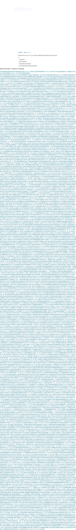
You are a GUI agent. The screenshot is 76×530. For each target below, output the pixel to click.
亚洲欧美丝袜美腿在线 (61, 98)
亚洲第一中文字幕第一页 (34, 324)
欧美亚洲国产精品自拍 (26, 376)
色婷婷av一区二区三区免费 (65, 367)
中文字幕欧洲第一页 (41, 121)
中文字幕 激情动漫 (30, 134)
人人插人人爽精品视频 (20, 279)
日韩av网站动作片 (48, 442)
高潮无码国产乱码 (71, 352)
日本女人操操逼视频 (19, 317)
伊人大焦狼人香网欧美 (65, 432)
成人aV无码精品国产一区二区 (22, 229)
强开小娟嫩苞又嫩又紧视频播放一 (27, 223)
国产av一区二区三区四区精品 (32, 446)
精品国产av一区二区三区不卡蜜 (51, 91)
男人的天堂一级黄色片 (19, 108)
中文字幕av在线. (39, 437)
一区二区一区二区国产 (36, 451)
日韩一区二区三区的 (52, 484)
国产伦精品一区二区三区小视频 (31, 344)
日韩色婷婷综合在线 (25, 109)
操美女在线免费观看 (53, 386)
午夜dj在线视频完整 (22, 252)
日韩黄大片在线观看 (30, 289)
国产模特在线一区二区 (55, 299)
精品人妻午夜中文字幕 (32, 284)
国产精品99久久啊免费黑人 (66, 93)
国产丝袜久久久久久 (58, 334)
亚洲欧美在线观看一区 (24, 234)
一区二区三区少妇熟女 (17, 465)
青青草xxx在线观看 (16, 286)
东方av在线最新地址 (6, 472)
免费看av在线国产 (19, 294)
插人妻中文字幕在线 (28, 336)
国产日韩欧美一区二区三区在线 (29, 379)
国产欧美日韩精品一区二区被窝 (64, 186)
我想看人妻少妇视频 (14, 489)
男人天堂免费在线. (30, 248)
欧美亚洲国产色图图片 (39, 241)
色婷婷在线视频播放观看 (53, 367)
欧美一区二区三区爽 (44, 258)
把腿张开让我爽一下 (41, 96)
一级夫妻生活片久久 (63, 199)
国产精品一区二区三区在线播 (55, 349)
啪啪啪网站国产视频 (9, 76)
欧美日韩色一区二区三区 (41, 108)
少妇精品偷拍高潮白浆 (40, 158)
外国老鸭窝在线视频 (6, 286)
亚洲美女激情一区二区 (48, 342)
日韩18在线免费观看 (18, 183)
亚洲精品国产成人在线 (47, 171)
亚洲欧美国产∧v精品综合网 (43, 392)
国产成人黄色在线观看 (31, 96)
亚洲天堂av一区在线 (37, 342)
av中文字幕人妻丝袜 (4, 354)
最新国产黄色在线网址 (15, 149)
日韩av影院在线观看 (17, 203)
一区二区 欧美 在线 (20, 199)
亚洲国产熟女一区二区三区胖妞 (16, 186)
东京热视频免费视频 (70, 226)
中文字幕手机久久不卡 (11, 218)
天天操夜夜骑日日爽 (40, 289)
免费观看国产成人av (67, 248)
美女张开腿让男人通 (6, 189)
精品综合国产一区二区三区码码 (44, 512)
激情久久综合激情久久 (61, 121)
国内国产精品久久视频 (58, 431)
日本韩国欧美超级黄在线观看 (62, 228)
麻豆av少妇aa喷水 (55, 93)
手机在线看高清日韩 (64, 141)
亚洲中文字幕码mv (32, 246)
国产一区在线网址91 (71, 429)
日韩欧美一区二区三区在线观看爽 (49, 206)
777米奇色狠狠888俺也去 (8, 336)
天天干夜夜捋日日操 (25, 472)
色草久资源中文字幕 (41, 296)
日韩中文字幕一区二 (4, 436)
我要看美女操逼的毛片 (17, 191)
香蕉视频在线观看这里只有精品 (22, 426)
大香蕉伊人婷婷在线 (55, 416)
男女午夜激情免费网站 (38, 404)
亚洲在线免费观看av (51, 460)
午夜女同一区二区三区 (33, 204)
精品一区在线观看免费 (52, 296)
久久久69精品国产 (45, 264)
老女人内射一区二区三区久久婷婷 (58, 312)
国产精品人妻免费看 (12, 527)
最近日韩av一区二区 (52, 480)
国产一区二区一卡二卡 (30, 139)
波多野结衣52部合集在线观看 (60, 183)
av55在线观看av (18, 391)
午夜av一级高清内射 (25, 89)
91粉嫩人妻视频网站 (69, 409)
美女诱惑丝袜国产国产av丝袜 (62, 213)
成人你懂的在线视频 (35, 489)
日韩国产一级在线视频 (35, 208)
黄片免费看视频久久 (18, 329)
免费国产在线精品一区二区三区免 (48, 239)
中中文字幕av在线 (59, 126)
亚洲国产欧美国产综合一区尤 (25, 153)
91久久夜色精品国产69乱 (16, 188)
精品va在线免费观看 (51, 189)
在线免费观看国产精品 (25, 75)
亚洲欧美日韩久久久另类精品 (67, 426)
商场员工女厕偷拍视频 (68, 249)
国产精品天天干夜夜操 (53, 500)
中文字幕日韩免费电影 (35, 111)
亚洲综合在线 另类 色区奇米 (55, 286)
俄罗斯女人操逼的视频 (65, 164)
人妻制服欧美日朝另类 (29, 371)
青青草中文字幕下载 (22, 432)
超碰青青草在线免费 (23, 173)
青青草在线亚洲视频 (4, 504)
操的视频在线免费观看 (52, 261)
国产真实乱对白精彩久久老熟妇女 (46, 233)
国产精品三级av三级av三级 (66, 209)
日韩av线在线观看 (40, 79)
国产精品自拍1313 (48, 183)
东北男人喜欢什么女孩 (65, 76)
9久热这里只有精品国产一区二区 (65, 274)
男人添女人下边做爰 (38, 126)
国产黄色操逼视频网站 (62, 281)
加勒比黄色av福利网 (19, 139)
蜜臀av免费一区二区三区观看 (43, 78)
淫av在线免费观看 (10, 364)
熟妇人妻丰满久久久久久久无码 (45, 103)
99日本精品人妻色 (9, 480)
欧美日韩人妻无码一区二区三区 (44, 156)
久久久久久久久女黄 (57, 439)
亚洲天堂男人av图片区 (36, 109)
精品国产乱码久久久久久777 (26, 211)
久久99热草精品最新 (43, 480)
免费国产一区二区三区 (13, 173)
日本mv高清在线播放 (56, 153)
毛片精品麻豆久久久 (47, 83)
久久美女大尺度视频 (69, 116)
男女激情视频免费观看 (50, 469)
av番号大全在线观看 (56, 269)
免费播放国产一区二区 (42, 304)
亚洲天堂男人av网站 (50, 104)
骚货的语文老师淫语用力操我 (46, 229)
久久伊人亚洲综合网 (63, 198)
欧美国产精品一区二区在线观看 (35, 509)
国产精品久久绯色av (19, 158)
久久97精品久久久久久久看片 (10, 219)
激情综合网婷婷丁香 (62, 474)
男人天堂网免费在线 (23, 256)
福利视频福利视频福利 (18, 392)
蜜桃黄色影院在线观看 (54, 138)
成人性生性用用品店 (50, 346)
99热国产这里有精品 (11, 401)
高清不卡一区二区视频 (31, 346)
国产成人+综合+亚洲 (48, 404)
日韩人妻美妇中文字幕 (68, 427)
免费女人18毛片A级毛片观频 (11, 457)
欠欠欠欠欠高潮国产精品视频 (9, 233)
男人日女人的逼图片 (6, 314)
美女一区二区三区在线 (60, 154)
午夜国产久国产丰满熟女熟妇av (40, 272)
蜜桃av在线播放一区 (30, 169)
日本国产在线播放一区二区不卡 (7, 289)
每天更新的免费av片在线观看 (14, 168)
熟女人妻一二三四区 (11, 161)
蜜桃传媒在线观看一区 (18, 334)
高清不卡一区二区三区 (34, 119)
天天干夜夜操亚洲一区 (36, 81)
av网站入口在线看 (55, 321)
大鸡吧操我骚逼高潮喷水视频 (12, 517)
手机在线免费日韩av (46, 391)
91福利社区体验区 (36, 94)
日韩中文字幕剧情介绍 (30, 460)
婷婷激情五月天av (32, 281)
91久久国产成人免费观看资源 (64, 151)
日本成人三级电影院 (29, 307)
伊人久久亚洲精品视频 (18, 384)
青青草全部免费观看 (54, 344)
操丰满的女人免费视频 (17, 129)
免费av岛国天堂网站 (64, 138)
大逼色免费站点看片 (63, 267)
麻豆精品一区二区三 (51, 449)
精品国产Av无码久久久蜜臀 (48, 106)
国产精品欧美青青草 (51, 281)
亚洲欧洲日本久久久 (59, 366)
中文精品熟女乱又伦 (19, 434)
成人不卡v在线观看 (13, 249)
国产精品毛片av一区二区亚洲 (30, 421)
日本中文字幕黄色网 (28, 471)
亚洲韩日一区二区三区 (7, 421)
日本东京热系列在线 (7, 334)
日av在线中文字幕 (45, 324)
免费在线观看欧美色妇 (50, 128)
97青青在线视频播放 (22, 527)
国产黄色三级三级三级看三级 (7, 327)
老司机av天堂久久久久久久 (24, 409)
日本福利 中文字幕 (38, 336)
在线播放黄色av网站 (42, 421)
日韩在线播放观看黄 (8, 469)
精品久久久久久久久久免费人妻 (52, 402)
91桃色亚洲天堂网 (43, 256)
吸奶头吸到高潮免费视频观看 (8, 412)
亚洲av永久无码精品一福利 (27, 228)
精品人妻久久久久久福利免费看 (34, 266)
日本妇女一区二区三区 (37, 319)
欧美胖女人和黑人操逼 (32, 316)
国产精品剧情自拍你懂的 (54, 144)
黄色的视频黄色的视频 (52, 357)
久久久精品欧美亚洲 (65, 416)
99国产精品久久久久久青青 (61, 176)
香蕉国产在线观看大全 (55, 216)
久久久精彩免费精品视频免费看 (14, 342)
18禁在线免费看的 (37, 129)
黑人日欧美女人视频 (64, 489)
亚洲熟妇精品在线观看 (26, 414)
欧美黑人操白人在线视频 (13, 211)
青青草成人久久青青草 (41, 397)
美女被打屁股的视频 (38, 366)
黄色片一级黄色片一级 (52, 151)
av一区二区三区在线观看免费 (40, 188)
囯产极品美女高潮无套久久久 (13, 529)
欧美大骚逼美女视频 (34, 522)
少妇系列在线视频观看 (29, 201)
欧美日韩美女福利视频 (69, 148)
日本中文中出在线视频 (44, 277)
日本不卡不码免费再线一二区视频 (27, 515)
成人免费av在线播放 (41, 495)
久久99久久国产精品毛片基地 (19, 464)
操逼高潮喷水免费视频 (9, 471)
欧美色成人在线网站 (29, 327)
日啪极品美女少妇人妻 (17, 116)
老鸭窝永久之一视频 (45, 259)
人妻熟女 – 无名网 (52, 364)
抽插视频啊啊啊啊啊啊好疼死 (58, 482)
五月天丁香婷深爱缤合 (22, 269)
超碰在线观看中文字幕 (14, 111)
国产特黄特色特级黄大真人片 (31, 387)
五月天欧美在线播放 (48, 436)
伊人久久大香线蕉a (54, 277)
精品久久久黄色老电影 (51, 203)
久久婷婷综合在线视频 (50, 331)
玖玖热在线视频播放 (51, 121)
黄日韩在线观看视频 (42, 484)
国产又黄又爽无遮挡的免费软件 (26, 84)
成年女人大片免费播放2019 (10, 104)
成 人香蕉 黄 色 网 (7, 179)
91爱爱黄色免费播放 (9, 229)
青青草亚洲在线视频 (62, 246)
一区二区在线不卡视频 (65, 159)
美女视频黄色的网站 (30, 108)
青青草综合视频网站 (17, 243)
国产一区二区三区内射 (7, 131)
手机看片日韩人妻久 (22, 386)
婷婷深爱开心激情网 (10, 301)
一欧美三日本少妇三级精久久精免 (19, 484)
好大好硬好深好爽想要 (37, 131)
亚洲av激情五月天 (19, 459)
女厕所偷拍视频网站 (39, 307)
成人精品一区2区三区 (12, 254)
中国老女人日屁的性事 (14, 176)
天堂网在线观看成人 (24, 216)
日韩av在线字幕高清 (16, 179)
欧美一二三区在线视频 (50, 271)
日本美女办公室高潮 (26, 131)
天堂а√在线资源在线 (21, 284)
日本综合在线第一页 (53, 199)
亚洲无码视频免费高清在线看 (18, 99)
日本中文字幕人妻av (14, 184)
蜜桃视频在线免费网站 (51, 284)
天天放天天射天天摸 (24, 148)
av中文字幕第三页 (55, 99)
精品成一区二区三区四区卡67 (48, 347)
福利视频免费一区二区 (9, 136)
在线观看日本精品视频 (23, 138)
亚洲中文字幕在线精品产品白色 (13, 341)
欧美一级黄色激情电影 (49, 154)
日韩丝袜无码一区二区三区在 (56, 231)
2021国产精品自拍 (25, 159)
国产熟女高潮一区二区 (7, 357)
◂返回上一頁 (27, 52)
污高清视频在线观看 (61, 158)
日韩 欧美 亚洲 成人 (19, 76)
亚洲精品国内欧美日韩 (55, 522)
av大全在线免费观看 (8, 103)
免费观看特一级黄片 (44, 199)
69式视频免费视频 (69, 244)
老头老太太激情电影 (41, 281)
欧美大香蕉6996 (55, 287)
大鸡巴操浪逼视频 (26, 98)
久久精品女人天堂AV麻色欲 (26, 442)
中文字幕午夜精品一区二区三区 (31, 123)
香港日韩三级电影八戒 (69, 173)
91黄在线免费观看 (63, 381)
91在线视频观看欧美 (13, 106)
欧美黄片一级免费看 (35, 332)
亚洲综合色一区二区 (23, 246)
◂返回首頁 (20, 52)
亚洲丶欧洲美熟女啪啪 (16, 505)
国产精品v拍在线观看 (40, 116)
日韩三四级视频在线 (14, 81)
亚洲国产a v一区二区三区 (19, 429)
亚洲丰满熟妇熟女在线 (5, 332)
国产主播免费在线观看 (43, 457)
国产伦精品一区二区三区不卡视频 (50, 454)
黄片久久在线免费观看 (36, 213)
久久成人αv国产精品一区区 (26, 163)
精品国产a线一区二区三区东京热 (57, 244)
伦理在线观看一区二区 (65, 123)
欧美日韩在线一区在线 (59, 174)
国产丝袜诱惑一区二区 (61, 79)
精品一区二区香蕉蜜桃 (24, 494)
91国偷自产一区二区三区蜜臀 (7, 174)
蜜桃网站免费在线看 (43, 301)
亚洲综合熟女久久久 (54, 141)
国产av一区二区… (67, 171)
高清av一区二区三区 (23, 454)
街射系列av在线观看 (9, 394)
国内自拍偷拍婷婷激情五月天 (41, 406)
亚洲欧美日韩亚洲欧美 (24, 411)
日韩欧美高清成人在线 (9, 113)
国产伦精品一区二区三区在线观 (38, 352)
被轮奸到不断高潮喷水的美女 (55, 427)
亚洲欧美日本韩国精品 (51, 96)
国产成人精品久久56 (47, 124)
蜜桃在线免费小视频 (36, 267)
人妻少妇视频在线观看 (24, 208)
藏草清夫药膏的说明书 (66, 522)
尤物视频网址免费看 (29, 492)
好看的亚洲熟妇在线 (43, 316)
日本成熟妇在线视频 (42, 161)
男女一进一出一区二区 (48, 84)
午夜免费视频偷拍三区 (14, 118)
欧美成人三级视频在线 (27, 189)
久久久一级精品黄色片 (55, 193)
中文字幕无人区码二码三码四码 (10, 221)
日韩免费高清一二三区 (34, 193)
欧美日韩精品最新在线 (20, 113)
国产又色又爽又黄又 (20, 134)
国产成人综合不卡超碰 (40, 327)
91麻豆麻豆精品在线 (16, 189)
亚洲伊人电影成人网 (29, 374)
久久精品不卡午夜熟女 (8, 123)
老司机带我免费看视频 (21, 196)
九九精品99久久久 (35, 276)
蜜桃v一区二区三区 (42, 178)
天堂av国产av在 (8, 384)
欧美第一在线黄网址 (15, 164)
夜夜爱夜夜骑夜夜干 (67, 507)
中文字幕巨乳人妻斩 (50, 223)
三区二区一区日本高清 (7, 319)
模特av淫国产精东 (69, 494)
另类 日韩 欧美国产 (61, 411)
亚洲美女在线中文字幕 (25, 297)
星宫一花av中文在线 (11, 284)
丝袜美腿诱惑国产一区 (21, 178)
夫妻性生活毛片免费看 (62, 314)
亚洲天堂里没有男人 (52, 359)
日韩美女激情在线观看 (49, 485)
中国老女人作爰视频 (69, 263)
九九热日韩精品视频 (23, 312)
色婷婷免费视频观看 (66, 168)
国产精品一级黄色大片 (40, 223)
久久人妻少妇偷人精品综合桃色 (52, 76)
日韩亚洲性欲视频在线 (42, 149)
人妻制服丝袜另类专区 (41, 460)
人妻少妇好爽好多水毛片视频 (17, 436)
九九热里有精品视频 (9, 144)
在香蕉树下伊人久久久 (21, 412)
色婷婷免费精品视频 (13, 494)
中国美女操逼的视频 (43, 427)
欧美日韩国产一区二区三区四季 (12, 422)
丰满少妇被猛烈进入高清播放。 (28, 341)
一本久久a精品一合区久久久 (61, 446)
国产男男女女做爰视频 (57, 414)
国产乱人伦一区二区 (31, 196)
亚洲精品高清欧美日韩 (65, 91)
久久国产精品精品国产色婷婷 (12, 93)
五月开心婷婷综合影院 (7, 449)
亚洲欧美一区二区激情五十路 (46, 238)
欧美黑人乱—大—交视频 (11, 409)
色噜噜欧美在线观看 (60, 226)
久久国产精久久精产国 (32, 412)
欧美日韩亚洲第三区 (32, 386)
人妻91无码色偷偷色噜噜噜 (51, 384)
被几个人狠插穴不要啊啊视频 (21, 144)
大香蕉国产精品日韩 (19, 394)
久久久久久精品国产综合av (25, 124)
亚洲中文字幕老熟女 (7, 272)
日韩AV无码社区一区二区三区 (46, 89)
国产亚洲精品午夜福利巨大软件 (46, 174)
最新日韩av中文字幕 (37, 124)
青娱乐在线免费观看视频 (21, 396)
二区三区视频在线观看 (26, 347)
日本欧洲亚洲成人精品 (39, 211)
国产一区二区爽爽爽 (48, 194)
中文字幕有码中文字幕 (44, 344)
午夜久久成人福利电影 (30, 475)
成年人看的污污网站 (45, 208)
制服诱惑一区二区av (66, 424)
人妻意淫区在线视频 (21, 181)
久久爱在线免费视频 (20, 78)
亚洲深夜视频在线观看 (36, 409)
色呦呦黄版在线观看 (26, 94)
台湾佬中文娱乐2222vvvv (12, 154)
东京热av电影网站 (32, 337)
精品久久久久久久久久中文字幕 (14, 379)
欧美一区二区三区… (66, 444)
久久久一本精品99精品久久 (24, 213)
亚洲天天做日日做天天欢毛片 (13, 109)
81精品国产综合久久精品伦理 (33, 401)
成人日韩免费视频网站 (18, 421)
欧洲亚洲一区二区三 (4, 81)
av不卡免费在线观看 (68, 258)
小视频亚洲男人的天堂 (35, 399)
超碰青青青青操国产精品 (57, 291)
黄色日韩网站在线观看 (18, 214)
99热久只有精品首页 (10, 134)
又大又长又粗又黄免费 (10, 281)
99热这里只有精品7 (19, 371)
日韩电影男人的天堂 (25, 332)
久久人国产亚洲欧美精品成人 (39, 189)
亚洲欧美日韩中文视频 (42, 367)
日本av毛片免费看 (8, 372)
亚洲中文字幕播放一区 (37, 133)
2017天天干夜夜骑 (32, 306)
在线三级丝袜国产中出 (13, 86)
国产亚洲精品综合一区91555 (37, 75)
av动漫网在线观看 (52, 246)
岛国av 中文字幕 (59, 106)
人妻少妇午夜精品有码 (69, 211)
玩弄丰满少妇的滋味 (49, 241)
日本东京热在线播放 (61, 203)
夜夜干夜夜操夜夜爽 (4, 75)
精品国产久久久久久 (13, 416)
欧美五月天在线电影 (54, 123)
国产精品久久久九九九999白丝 (60, 465)
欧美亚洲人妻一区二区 (47, 451)
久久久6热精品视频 (64, 392)
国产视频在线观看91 (26, 451)
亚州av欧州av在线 (45, 216)
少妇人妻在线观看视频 (10, 497)
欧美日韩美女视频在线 (20, 248)
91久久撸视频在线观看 (15, 228)
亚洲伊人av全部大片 (27, 143)
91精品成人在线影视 (27, 243)
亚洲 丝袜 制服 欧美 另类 (21, 281)
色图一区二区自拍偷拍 (44, 244)
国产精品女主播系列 (8, 206)
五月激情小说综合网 (13, 515)
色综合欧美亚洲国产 (39, 91)
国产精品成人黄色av (55, 159)
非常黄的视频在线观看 (50, 79)
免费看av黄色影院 (53, 429)
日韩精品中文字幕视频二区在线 (47, 446)
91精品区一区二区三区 (16, 339)
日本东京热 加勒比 (62, 417)
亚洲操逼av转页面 (57, 83)
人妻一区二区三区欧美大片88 (13, 451)
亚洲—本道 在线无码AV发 (28, 116)
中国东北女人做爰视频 (45, 93)
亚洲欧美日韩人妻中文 (25, 81)
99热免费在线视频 (47, 266)
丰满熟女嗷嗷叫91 (65, 221)
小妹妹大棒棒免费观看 (48, 143)
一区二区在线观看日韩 (44, 123)
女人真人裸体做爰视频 (22, 233)
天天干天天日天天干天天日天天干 (49, 332)
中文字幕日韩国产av (58, 477)
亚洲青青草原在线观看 (65, 78)
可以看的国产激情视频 (28, 329)
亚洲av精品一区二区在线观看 (29, 191)
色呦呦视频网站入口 (35, 259)
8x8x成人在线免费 (42, 151)
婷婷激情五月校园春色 (45, 361)
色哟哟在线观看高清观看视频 (51, 372)
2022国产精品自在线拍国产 (52, 243)
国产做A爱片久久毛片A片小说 (19, 299)
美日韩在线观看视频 (22, 254)
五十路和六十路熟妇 (10, 101)
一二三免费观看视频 (63, 136)
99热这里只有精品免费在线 (36, 419)
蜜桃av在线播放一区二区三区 (58, 114)
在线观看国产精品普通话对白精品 (37, 411)
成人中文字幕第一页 (24, 517)
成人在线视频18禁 (9, 119)
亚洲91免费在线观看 (20, 88)
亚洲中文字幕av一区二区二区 (25, 404)
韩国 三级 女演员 (23, 209)
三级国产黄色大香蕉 (64, 402)
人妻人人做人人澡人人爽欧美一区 (33, 282)
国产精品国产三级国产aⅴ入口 (42, 141)
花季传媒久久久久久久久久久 (65, 108)
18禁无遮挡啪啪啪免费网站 (12, 223)
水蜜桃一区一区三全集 (26, 133)
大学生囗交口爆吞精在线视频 (52, 317)
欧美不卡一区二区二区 (56, 86)
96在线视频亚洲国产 (24, 118)
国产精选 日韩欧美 (52, 256)
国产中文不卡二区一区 (50, 339)
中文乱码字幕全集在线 (33, 396)
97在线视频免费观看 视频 (68, 487)
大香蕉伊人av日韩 (11, 88)
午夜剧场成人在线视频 (28, 302)
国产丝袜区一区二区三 (66, 309)
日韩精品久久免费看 (15, 324)
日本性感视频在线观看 (36, 251)
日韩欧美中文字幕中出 (19, 224)
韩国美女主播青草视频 (39, 271)
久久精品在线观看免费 (59, 101)
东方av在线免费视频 (52, 201)
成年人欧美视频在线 (16, 159)
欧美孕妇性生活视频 (35, 168)
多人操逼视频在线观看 (20, 346)
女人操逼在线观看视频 (45, 168)
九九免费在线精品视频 (32, 161)
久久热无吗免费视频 (9, 371)
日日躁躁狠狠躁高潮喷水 (50, 75)
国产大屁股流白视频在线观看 (61, 111)
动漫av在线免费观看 (55, 407)
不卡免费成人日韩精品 (34, 258)
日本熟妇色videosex (17, 381)
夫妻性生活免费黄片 (68, 126)
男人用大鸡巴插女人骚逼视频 (8, 282)
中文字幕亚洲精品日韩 (46, 114)
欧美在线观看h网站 (8, 344)
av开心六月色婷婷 (7, 520)
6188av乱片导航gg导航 (10, 322)
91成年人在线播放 (23, 204)
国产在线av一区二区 (38, 194)
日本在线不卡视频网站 (50, 447)
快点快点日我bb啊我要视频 (40, 302)
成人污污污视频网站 (62, 201)
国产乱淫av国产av (6, 171)
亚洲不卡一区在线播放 (64, 421)
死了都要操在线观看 (69, 104)
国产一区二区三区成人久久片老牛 (44, 191)
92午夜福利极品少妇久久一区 (20, 266)
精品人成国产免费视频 (11, 194)
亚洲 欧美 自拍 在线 (19, 382)
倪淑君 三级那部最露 (47, 326)
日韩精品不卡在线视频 (25, 93)
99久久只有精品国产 (52, 188)
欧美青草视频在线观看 (65, 276)
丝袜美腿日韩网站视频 (46, 291)
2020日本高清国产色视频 (67, 83)
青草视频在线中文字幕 (52, 108)
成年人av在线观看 (39, 134)
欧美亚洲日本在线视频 (55, 515)
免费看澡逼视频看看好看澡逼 (53, 164)
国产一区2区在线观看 (21, 304)
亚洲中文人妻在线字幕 (33, 233)
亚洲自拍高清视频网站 (5, 414)
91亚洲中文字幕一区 (23, 154)
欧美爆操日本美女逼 (31, 512)
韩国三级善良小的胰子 (31, 367)
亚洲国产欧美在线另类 (8, 377)
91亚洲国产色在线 (49, 211)
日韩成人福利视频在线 (59, 509)
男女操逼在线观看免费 (21, 497)
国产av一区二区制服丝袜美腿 (63, 75)
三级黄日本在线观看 (21, 146)
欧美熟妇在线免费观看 (25, 264)
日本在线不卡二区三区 (32, 484)
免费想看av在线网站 (17, 331)
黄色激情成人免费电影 (10, 274)
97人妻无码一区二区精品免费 (39, 243)
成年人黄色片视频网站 (21, 261)
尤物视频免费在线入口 (56, 129)
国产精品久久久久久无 (63, 357)
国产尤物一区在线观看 (56, 259)
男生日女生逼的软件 (58, 84)
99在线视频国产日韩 (9, 317)
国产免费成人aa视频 (56, 168)
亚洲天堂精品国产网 (59, 94)
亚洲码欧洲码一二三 (52, 379)
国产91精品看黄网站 (6, 129)
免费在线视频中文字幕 (57, 236)
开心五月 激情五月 (29, 402)
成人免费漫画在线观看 (31, 322)
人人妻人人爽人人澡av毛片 (26, 326)
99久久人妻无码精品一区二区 (52, 306)
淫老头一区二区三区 (62, 484)
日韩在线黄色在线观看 (53, 136)
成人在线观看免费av (63, 149)
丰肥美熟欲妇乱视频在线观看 (44, 351)
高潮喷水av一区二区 (45, 159)
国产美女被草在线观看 (68, 89)
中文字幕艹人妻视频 (59, 116)
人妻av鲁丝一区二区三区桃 (56, 248)
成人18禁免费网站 (10, 426)
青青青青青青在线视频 (43, 386)
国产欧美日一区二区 (46, 414)
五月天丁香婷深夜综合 (53, 519)
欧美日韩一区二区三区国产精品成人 (25, 194)
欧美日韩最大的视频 (33, 144)
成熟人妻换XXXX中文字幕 (62, 297)
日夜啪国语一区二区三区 (30, 156)
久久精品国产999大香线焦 (30, 214)
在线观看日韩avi (24, 324)
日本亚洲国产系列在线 (46, 444)
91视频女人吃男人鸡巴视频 (39, 163)
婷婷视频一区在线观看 (32, 349)
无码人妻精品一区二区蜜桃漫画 (44, 482)
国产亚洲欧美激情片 (45, 118)
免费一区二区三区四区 (70, 139)
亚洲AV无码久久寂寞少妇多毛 (9, 439)
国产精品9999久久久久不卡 (28, 203)
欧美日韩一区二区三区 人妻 (28, 179)
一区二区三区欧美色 (57, 124)
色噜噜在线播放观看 (71, 412)
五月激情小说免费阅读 (39, 374)
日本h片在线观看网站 (37, 83)
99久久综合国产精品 (23, 389)
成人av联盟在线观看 (58, 229)
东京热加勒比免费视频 (55, 524)
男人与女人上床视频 (7, 331)
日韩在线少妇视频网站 (12, 407)
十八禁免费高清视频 (10, 446)
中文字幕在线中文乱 (22, 219)
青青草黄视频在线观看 (56, 362)
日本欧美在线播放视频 (34, 311)
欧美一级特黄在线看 (46, 129)
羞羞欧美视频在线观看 (15, 133)
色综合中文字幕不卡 (34, 361)
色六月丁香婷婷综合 (20, 287)
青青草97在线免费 (22, 495)
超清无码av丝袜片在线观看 (11, 252)
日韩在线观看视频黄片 (14, 510)
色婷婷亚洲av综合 (61, 379)
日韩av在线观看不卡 (65, 99)
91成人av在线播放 (49, 374)
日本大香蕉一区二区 (47, 131)
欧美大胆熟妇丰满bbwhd (32, 146)
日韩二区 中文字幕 (45, 489)
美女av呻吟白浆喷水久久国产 (38, 104)
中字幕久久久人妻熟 (42, 382)
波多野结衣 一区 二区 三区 (53, 382)
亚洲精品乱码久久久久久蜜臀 (22, 101)
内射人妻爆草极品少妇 (15, 166)
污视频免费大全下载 (29, 469)
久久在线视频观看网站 (63, 372)
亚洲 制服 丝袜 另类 (8, 214)
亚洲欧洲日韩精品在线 (10, 78)
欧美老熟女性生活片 (10, 277)
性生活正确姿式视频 (53, 527)
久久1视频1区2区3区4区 (9, 482)
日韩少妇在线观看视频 (43, 432)
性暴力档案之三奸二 (52, 178)
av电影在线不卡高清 (14, 75)
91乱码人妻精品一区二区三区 (10, 138)
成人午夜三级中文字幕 (38, 471)
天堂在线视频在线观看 (67, 166)
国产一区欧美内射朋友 (57, 326)
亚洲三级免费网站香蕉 (29, 76)
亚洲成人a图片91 (16, 419)
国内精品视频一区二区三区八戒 (58, 517)
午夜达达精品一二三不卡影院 (7, 141)
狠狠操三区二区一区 (71, 434)
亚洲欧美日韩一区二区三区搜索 (64, 359)
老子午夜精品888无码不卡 (51, 329)
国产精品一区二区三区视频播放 (62, 307)
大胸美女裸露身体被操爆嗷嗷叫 (59, 399)
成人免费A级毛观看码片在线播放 (28, 149)
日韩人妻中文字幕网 (64, 344)
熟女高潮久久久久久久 (47, 251)
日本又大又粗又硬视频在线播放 (54, 302)
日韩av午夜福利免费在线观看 (13, 467)
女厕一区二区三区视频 (30, 394)
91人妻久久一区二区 (35, 114)
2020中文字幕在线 (55, 88)
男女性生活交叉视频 (37, 143)
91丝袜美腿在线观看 (35, 234)
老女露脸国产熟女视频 (28, 126)
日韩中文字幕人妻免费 (61, 223)
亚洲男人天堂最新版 (70, 346)
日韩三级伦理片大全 (51, 397)
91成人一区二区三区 (42, 464)
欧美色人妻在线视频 (15, 332)
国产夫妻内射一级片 (11, 146)
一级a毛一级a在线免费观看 (35, 106)
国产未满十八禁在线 (22, 221)
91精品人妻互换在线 (13, 312)
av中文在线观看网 (14, 236)
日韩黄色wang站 (23, 238)
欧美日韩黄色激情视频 (9, 382)
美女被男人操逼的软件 (68, 414)
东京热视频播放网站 (61, 352)
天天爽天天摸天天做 (7, 299)
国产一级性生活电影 (7, 203)
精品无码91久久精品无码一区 (47, 263)
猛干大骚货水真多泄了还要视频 (53, 221)
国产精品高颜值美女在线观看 (15, 128)
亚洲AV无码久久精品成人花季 (31, 244)
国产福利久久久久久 (68, 459)
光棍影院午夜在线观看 (47, 218)
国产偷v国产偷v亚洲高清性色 (46, 101)
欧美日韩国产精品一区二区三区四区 (21, 522)
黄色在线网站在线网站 (52, 356)
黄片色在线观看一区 (59, 241)
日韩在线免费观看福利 (62, 178)
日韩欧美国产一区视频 (65, 407)
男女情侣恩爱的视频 (45, 153)
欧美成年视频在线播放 (59, 146)
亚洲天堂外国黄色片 (71, 331)
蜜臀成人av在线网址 (9, 279)
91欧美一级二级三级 (62, 206)
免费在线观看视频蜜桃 (41, 309)
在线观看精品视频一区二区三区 (33, 321)
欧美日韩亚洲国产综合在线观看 (11, 316)
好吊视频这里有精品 (62, 369)
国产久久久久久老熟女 (24, 86)
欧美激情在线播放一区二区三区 (38, 164)
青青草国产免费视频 (45, 88)
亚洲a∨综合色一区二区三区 (48, 213)
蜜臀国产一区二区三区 (62, 96)
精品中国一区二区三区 (47, 431)
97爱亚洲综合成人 (46, 166)
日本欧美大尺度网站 (66, 292)
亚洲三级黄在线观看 (46, 109)
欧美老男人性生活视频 (17, 241)
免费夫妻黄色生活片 (24, 361)
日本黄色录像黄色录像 (31, 121)
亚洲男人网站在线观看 (53, 381)
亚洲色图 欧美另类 (17, 131)
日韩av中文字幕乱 (23, 337)
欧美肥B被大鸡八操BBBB (59, 103)
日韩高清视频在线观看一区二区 (46, 146)
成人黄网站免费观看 (47, 437)
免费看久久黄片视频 (41, 274)
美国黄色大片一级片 (24, 111)
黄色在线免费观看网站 (51, 327)
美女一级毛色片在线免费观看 (47, 111)
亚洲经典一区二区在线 (42, 337)
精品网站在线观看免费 (47, 81)
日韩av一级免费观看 (25, 164)
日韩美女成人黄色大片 (23, 407)
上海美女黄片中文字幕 (55, 264)
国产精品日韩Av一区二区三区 (19, 79)
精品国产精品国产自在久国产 (11, 404)
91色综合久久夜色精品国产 (22, 258)
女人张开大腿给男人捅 (11, 424)
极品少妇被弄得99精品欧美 (8, 156)
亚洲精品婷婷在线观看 (15, 406)
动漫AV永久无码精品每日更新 (40, 519)
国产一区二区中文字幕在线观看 (33, 88)
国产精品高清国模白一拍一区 (31, 459)
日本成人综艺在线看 (20, 322)
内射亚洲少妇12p (9, 266)
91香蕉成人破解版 (14, 208)
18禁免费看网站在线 (21, 161)
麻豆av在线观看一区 (66, 196)
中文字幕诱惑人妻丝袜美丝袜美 (23, 226)
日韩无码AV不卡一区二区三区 (13, 89)
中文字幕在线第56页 (34, 101)
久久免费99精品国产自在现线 (43, 196)
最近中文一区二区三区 (9, 447)
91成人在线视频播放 (18, 201)
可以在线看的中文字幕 (10, 349)
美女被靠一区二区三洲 (63, 219)
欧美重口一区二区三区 (18, 372)
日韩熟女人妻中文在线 (43, 349)
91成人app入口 (27, 436)
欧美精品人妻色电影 (32, 377)
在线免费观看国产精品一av (51, 474)
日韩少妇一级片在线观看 (8, 248)
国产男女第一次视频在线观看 (17, 514)
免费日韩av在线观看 (61, 460)
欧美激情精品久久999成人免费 (27, 91)
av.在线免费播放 (32, 136)
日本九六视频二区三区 (65, 299)
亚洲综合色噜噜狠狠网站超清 (59, 191)
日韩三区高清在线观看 (57, 131)
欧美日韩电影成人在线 (49, 134)
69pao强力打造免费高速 (8, 108)
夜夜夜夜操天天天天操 (64, 519)
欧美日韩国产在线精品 (55, 426)
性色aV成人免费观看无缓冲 (8, 366)
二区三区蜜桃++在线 (36, 236)
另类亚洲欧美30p (11, 294)
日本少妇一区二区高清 (9, 139)
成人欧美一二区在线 (10, 258)
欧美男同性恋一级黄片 (67, 81)
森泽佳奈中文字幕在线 (68, 439)
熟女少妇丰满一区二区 (69, 291)
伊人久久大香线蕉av (58, 249)
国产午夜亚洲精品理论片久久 (58, 156)
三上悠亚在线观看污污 (57, 109)
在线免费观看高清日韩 (21, 309)
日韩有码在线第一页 (4, 236)
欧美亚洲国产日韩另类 (24, 416)
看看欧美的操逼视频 (56, 424)
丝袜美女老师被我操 (53, 198)
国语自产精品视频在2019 (37, 436)
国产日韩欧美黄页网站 (53, 421)
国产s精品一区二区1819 (60, 289)
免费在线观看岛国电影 (48, 336)
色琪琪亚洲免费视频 (54, 276)
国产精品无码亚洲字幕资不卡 (62, 179)
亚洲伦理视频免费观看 (23, 193)
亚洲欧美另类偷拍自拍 (45, 224)
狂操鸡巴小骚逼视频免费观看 (56, 457)
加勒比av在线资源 (67, 163)
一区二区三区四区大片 (39, 183)
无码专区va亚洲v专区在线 (34, 291)
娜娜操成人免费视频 (18, 123)
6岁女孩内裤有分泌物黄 (58, 451)
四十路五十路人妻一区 (56, 166)
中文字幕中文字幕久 (63, 204)
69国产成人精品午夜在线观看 (31, 186)
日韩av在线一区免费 (66, 361)
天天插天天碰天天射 (58, 254)
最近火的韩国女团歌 (51, 376)
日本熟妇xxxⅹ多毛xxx (50, 479)
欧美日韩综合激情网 (19, 141)
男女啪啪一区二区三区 (27, 188)
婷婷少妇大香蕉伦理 (20, 169)
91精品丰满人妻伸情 (62, 133)
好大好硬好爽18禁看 (69, 184)
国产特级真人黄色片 (9, 434)
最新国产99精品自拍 (11, 151)
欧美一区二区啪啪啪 (34, 517)
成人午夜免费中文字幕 (51, 169)
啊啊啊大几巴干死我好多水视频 (41, 492)
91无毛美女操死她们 (28, 417)
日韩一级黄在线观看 (29, 158)
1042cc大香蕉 (59, 163)
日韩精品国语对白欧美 (34, 263)
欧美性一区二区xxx (61, 188)
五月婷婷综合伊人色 (58, 171)
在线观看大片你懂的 (19, 156)
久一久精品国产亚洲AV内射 (14, 276)
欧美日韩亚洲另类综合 (25, 489)
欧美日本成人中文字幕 (20, 359)
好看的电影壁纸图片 (21, 218)
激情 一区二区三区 (12, 512)
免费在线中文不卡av (64, 88)
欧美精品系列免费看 (66, 362)
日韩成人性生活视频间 (36, 226)
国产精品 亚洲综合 (17, 98)
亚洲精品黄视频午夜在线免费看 (32, 224)
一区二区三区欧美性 (39, 529)
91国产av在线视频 (15, 297)
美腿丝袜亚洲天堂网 (24, 525)
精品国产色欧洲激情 (18, 417)
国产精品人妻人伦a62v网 (62, 279)
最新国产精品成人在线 (58, 218)
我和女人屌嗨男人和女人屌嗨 (8, 196)
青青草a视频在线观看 (11, 309)
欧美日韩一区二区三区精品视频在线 (10, 389)
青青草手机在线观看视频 (10, 181)
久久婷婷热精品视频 (34, 229)
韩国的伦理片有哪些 (26, 276)
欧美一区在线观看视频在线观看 (47, 119)
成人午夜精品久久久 (69, 441)
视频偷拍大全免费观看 (31, 482)
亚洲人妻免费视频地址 (42, 322)
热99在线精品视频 (57, 81)
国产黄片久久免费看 (7, 114)
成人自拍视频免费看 (47, 252)
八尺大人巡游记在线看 (14, 442)
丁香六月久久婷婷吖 (17, 271)
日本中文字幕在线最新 (60, 119)
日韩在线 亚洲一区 (36, 502)
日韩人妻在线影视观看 (61, 422)
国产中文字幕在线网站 (18, 272)
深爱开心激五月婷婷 (6, 99)
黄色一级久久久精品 (33, 138)
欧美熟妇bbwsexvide (11, 509)
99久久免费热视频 (38, 84)
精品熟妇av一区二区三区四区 (12, 326)
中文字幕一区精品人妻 (53, 149)
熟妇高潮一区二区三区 (36, 171)
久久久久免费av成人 (13, 84)
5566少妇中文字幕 (36, 347)
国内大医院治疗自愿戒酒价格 (66, 341)
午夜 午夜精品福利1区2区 (41, 394)
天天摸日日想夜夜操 (16, 239)
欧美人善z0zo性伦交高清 (24, 259)
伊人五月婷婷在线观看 (24, 399)
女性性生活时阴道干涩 (65, 456)
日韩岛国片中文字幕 (35, 499)
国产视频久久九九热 (45, 362)
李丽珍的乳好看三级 (6, 241)
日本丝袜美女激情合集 (39, 329)
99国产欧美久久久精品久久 (27, 406)
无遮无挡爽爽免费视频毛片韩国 (62, 479)
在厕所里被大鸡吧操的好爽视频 (15, 126)
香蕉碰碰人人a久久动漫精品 (64, 296)
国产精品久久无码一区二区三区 (46, 507)
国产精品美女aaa (41, 306)
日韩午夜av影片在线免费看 (25, 236)
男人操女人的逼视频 (32, 351)
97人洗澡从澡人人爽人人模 (27, 286)
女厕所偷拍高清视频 (14, 148)
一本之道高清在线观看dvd (69, 326)
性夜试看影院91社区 (30, 78)
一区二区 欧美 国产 (63, 500)
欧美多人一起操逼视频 (34, 173)
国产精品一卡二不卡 (43, 198)
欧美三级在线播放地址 (29, 141)
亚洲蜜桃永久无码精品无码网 (39, 357)
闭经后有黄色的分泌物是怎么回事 (11, 216)
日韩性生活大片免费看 (39, 474)
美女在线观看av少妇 (13, 474)
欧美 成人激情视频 (35, 231)
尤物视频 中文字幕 (66, 475)
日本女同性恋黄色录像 (49, 184)
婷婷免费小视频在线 (31, 79)
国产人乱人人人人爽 (68, 354)
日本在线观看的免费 (11, 231)
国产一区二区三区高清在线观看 (15, 143)
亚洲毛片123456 (23, 306)
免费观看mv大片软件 (14, 256)
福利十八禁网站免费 (59, 184)
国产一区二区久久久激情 (12, 153)
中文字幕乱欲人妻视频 (63, 480)
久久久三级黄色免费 (69, 451)
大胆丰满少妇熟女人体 (56, 196)
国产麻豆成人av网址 (45, 86)
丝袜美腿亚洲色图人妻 (59, 143)
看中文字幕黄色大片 (44, 426)
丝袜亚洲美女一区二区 (14, 292)
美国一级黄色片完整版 (12, 432)
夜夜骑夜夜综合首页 (40, 169)
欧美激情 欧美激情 (35, 441)
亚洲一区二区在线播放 (47, 354)
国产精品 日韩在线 (35, 93)
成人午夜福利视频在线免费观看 (36, 154)
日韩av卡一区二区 (4, 515)
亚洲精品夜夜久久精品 (56, 389)
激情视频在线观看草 (14, 477)
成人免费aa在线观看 (25, 166)
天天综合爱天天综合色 (45, 389)
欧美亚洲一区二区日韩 (32, 254)
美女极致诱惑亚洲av (19, 174)
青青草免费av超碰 (32, 269)
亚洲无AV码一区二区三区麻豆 (42, 139)
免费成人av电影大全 (52, 161)
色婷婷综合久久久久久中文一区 (59, 113)
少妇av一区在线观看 (66, 86)
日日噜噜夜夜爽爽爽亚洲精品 (47, 94)
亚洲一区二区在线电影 (14, 264)
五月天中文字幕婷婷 (54, 392)
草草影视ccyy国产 (49, 116)
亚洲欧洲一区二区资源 (20, 96)
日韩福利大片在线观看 (35, 118)
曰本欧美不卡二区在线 (58, 238)
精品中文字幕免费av (33, 256)
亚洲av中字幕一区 (32, 221)
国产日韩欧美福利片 (23, 106)
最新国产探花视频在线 (52, 219)
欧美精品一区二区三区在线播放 (59, 391)
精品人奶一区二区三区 (56, 361)
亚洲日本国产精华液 (68, 254)
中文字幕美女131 (45, 299)
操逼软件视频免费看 (13, 209)
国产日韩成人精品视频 (9, 321)
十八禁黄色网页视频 (33, 457)
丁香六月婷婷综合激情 (20, 366)
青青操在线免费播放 (49, 289)
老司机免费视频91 (65, 316)
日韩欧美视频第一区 (40, 76)
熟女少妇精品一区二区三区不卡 (10, 193)
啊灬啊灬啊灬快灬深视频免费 (34, 206)
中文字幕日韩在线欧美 (38, 442)
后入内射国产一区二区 (68, 131)
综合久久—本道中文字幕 (13, 238)
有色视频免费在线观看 (51, 274)
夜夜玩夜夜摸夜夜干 (55, 224)
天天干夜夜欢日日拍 (59, 263)
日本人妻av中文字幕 (62, 329)
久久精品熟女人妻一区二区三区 (62, 347)
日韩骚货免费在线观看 (35, 86)
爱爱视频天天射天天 (14, 91)
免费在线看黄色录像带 (25, 292)
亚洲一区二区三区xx (59, 104)
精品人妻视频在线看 (55, 209)
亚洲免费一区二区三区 (23, 311)
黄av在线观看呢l (62, 429)
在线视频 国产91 (23, 316)
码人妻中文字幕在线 (9, 158)
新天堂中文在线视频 (32, 151)
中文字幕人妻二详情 (6, 116)
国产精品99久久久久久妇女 (64, 384)
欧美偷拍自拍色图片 (4, 184)
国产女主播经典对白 (43, 138)
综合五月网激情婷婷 (51, 163)
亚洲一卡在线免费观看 (58, 459)
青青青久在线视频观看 (51, 158)
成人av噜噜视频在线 (36, 439)
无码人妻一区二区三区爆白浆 (56, 258)
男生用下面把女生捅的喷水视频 (61, 374)
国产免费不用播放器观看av (43, 181)
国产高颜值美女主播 (69, 336)
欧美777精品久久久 (51, 520)
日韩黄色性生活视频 (69, 146)
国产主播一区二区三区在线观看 (33, 99)
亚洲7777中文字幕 (17, 114)
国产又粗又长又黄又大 (62, 520)
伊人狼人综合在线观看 (59, 336)
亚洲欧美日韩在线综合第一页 (48, 226)
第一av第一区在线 (64, 277)
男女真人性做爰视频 (46, 282)
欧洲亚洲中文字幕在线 (61, 447)
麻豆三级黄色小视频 (7, 419)
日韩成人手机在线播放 (45, 517)
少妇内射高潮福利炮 (43, 144)
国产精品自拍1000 (36, 510)
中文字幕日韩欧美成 (27, 83)
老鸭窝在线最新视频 (55, 118)
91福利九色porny (72, 183)
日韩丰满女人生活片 (58, 89)
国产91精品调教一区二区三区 (50, 133)
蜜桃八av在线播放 (36, 490)
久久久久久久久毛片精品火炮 (30, 480)
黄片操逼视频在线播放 (59, 342)
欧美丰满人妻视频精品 (36, 98)
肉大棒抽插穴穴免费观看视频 (62, 233)
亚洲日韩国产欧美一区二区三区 (33, 113)
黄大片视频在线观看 (40, 203)
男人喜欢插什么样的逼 (13, 351)
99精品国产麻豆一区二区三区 (48, 98)
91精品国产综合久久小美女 (67, 524)
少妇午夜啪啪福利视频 (28, 128)
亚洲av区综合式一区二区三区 (20, 103)
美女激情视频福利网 (54, 525)
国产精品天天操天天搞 (62, 169)
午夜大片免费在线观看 (62, 214)
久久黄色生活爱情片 (15, 171)
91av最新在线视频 (26, 114)
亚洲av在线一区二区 (39, 176)
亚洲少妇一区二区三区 (46, 113)
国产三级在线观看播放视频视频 (57, 311)
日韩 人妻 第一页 (26, 168)
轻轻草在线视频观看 (56, 351)
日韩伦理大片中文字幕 (68, 252)
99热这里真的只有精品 (22, 151)
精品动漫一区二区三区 (31, 359)
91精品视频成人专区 (55, 78)
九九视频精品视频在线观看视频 (65, 161)
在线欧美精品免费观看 (49, 176)
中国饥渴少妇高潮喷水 (45, 441)
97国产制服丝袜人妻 (8, 201)
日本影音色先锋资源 (9, 374)
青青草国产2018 (29, 366)
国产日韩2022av (25, 239)
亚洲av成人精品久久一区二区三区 (17, 460)
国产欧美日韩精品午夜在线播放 (59, 266)
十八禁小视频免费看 (39, 514)
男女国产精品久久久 (39, 372)
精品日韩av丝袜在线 (65, 193)
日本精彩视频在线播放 (25, 171)
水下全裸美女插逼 (8, 98)
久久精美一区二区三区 (34, 389)
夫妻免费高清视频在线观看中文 (31, 174)
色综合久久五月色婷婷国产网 (14, 94)
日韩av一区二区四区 (50, 179)
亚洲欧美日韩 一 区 (16, 520)
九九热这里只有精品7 (64, 306)
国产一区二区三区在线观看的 (23, 104)
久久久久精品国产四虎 (46, 490)
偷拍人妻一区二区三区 (9, 485)
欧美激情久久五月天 (31, 261)
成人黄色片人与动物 (65, 118)
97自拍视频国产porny (46, 99)
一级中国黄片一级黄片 (49, 126)
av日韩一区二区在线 (43, 204)
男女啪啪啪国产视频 (20, 282)
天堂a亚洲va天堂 (71, 79)
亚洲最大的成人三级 (9, 96)
